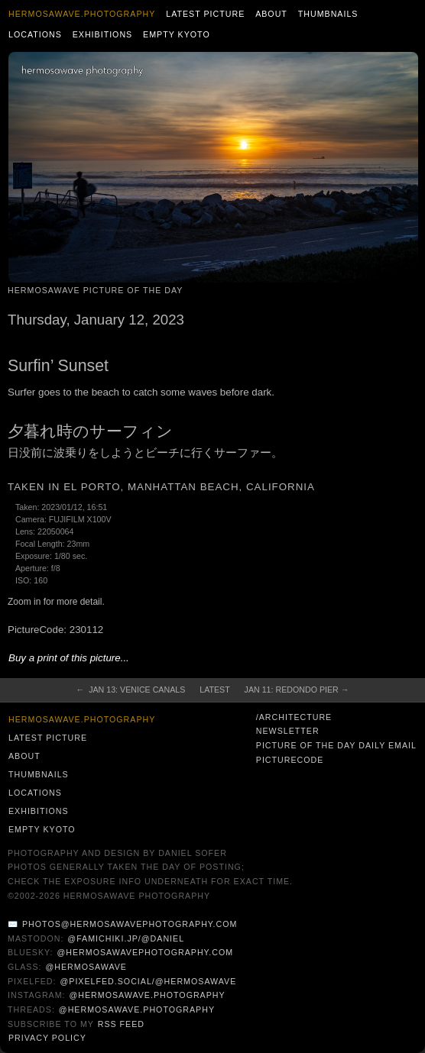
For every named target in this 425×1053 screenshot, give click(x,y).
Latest (214, 689)
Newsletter (288, 730)
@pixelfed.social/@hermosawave (148, 981)
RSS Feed (121, 1024)
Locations (35, 34)
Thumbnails (328, 13)
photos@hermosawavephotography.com (129, 924)
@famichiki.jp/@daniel (125, 938)
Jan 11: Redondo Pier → (297, 689)
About (271, 13)
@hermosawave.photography (147, 995)
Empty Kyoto (176, 34)
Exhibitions (103, 34)
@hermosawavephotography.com (145, 952)
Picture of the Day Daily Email (336, 745)
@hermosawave (86, 966)
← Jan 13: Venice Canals (131, 689)
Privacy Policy (47, 1037)
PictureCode (290, 759)
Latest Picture (205, 13)
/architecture (294, 717)
